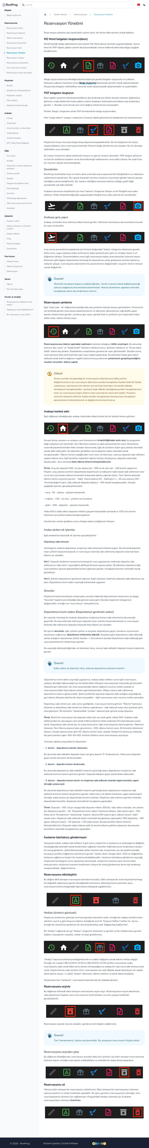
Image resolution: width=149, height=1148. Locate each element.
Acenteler (11, 208)
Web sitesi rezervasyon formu (19, 203)
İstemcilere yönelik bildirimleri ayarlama (19, 167)
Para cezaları (12, 100)
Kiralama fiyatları (14, 138)
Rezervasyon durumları (16, 43)
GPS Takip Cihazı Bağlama (18, 143)
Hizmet (10, 118)
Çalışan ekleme (13, 233)
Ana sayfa (11, 156)
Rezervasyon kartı (14, 48)
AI (129, 1143)
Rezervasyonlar (80, 14)
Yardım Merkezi (60, 14)
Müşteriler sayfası (14, 95)
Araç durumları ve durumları (19, 128)
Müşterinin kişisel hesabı (17, 105)
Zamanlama (12, 248)
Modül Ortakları (13, 243)
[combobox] (77, 5)
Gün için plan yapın (15, 289)
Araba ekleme (12, 133)
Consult (135, 1143)
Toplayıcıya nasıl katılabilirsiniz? (20, 309)
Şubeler (10, 178)
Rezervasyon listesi (15, 28)
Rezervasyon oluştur (15, 58)
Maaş (9, 238)
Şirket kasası (12, 271)
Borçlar (10, 85)
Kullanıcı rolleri (13, 221)
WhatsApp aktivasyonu (17, 198)
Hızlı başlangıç (13, 188)
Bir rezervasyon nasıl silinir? (18, 314)
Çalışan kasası (13, 261)
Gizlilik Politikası (70, 1143)
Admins (124, 1143)
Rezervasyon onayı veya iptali (19, 72)
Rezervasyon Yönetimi (16, 53)
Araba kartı (11, 123)
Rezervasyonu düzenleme (17, 62)
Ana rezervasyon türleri (17, 67)
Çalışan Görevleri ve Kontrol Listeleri (19, 227)
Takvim (10, 284)
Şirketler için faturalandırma (18, 90)
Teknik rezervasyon (15, 38)
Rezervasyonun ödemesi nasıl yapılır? (19, 303)
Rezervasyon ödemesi (16, 33)
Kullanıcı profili (13, 173)
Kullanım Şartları (51, 1143)
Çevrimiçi (10, 193)
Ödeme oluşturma (14, 266)
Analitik (10, 160)
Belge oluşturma (14, 15)
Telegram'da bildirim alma (18, 183)
